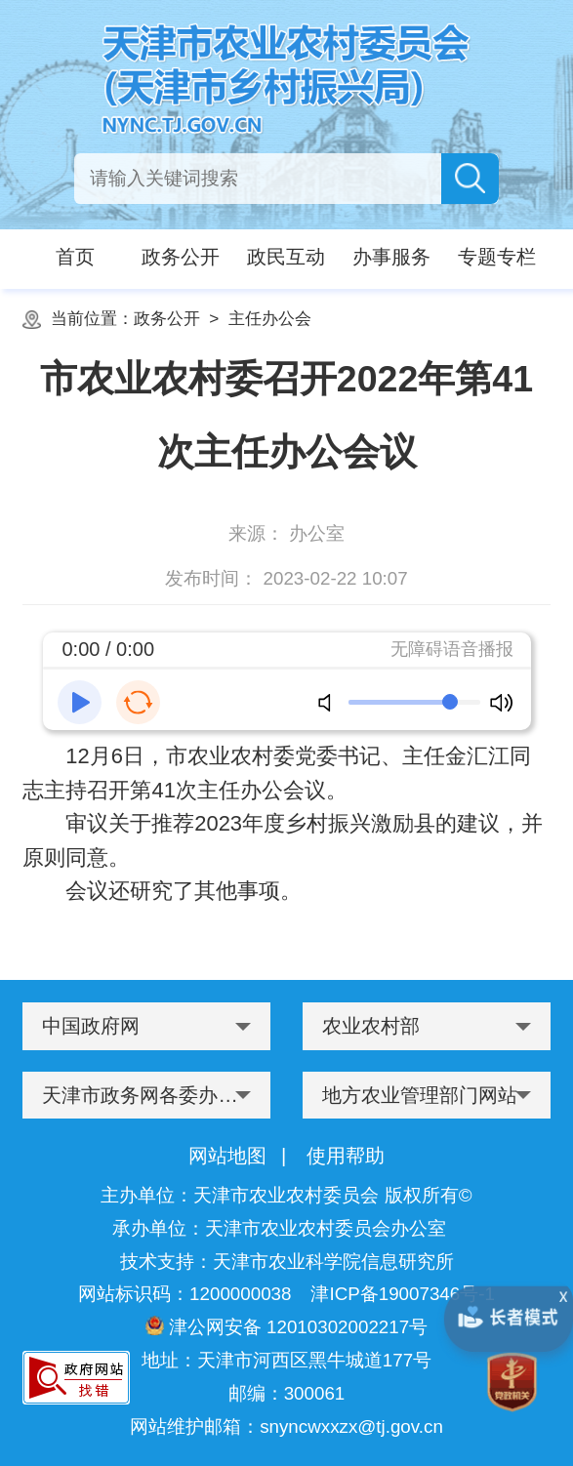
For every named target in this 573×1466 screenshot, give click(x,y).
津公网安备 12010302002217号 (286, 1326)
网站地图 (227, 1155)
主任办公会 (269, 318)
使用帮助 (346, 1155)
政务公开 (167, 318)
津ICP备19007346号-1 (402, 1293)
